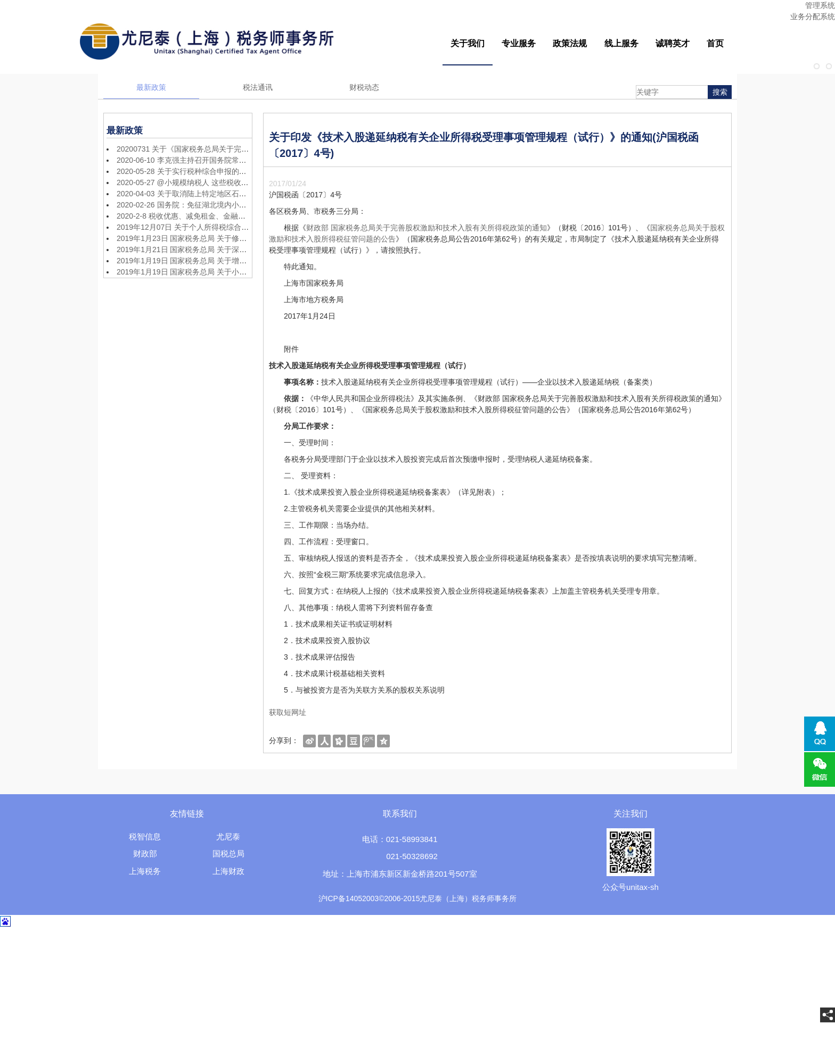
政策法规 (570, 43)
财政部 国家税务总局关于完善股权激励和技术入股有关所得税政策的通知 (426, 227)
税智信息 (145, 836)
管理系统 (820, 5)
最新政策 (151, 87)
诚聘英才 (673, 43)
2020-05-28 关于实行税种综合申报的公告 (185, 171)
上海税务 (145, 871)
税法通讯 (258, 87)
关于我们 (468, 43)
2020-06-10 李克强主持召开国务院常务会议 (189, 160)
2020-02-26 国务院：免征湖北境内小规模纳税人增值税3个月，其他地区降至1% (249, 205)
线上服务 (621, 43)
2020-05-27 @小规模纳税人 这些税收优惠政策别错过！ (209, 182)
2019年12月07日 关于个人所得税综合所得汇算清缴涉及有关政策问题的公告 (242, 227)
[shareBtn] (309, 740)
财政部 (145, 853)
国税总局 (228, 853)
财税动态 (364, 87)
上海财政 (228, 871)
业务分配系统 (812, 16)
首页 (715, 43)
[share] (827, 1015)
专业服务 (519, 43)
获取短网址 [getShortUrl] (287, 712)
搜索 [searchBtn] (720, 92)
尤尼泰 (228, 836)
